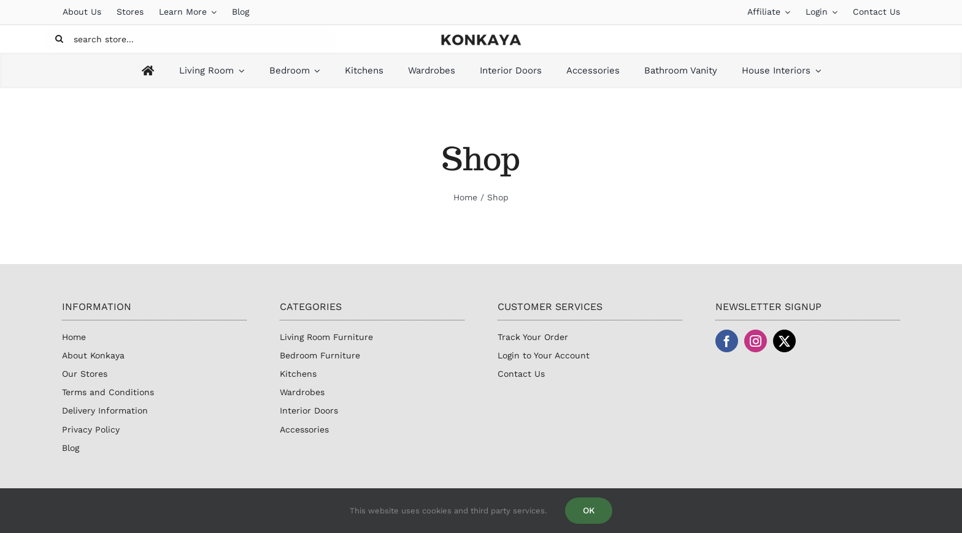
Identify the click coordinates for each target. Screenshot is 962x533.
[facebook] (726, 341)
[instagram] (755, 341)
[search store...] (190, 39)
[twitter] (784, 341)
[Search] (59, 39)
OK (589, 510)
